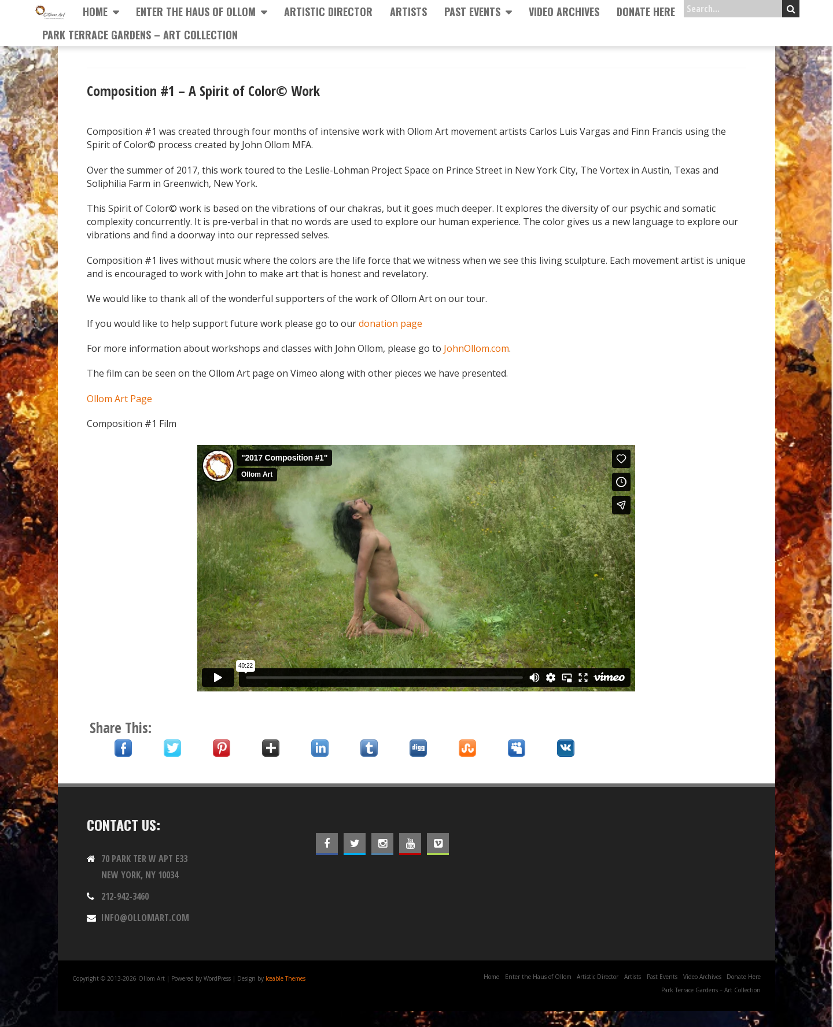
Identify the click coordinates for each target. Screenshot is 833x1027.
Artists (408, 11)
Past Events (472, 11)
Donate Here (646, 11)
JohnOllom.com (476, 348)
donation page (390, 323)
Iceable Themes (285, 978)
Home (95, 11)
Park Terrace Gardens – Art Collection (140, 34)
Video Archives (564, 11)
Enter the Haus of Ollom (196, 11)
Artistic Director (328, 11)
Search (791, 8)
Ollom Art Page (119, 398)
